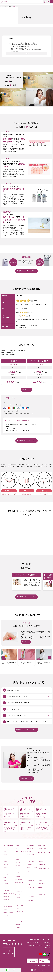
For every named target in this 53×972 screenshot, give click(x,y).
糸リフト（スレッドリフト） (32, 867)
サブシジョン (18, 894)
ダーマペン (17, 888)
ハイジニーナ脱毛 (6, 864)
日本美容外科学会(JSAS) (33, 769)
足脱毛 (4, 880)
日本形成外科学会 (31, 770)
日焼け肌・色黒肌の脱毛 (8, 906)
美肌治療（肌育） (30, 892)
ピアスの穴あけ (30, 900)
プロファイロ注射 (30, 858)
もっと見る (26, 53)
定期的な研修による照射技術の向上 (20, 46)
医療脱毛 (9, 6)
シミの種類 (17, 924)
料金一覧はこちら (26, 389)
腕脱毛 (4, 877)
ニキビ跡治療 (17, 876)
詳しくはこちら (26, 641)
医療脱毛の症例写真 (43, 891)
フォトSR (17, 908)
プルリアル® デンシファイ (32, 861)
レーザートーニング (19, 905)
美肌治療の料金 (42, 883)
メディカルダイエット (31, 880)
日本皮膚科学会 (31, 772)
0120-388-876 (13, 943)
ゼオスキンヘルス (42, 848)
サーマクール (29, 864)
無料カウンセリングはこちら (26, 271)
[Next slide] (50, 582)
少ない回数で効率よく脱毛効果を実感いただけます (24, 44)
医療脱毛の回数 (6, 903)
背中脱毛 (5, 887)
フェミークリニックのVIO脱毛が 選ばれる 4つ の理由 (21, 43)
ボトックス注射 (30, 848)
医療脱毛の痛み (6, 899)
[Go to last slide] (3, 657)
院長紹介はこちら (26, 778)
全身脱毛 (5, 858)
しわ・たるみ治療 (30, 845)
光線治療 (17, 859)
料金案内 (40, 877)
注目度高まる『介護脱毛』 (8, 912)
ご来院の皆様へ (42, 864)
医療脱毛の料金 (42, 880)
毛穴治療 (28, 871)
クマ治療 (28, 884)
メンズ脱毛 (5, 874)
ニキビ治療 (17, 845)
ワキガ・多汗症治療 (31, 876)
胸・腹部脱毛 (6, 883)
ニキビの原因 (18, 862)
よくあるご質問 (6, 915)
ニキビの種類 (18, 865)
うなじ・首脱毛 (6, 890)
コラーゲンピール (18, 891)
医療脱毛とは (6, 854)
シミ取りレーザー (18, 914)
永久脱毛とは (6, 909)
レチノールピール (18, 918)
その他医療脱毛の (26, 729)
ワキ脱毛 (5, 867)
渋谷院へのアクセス (43, 858)
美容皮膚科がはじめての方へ (44, 868)
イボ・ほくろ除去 (30, 896)
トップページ (3, 6)
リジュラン (29, 851)
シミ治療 (16, 902)
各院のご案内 (41, 861)
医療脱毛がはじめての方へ (8, 893)
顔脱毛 (4, 871)
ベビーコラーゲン (30, 887)
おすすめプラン (41, 872)
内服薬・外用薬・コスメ (43, 845)
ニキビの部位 (18, 869)
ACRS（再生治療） (19, 879)
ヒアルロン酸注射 (30, 854)
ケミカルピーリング (19, 848)
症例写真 (40, 887)
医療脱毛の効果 (6, 896)
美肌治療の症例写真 (43, 894)
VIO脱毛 (5, 861)
